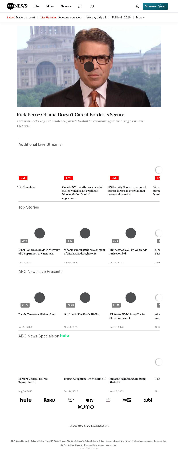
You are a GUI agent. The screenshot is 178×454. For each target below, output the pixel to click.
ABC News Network (20, 441)
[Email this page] (31, 130)
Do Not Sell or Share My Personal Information (82, 445)
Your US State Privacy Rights (59, 441)
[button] (92, 6)
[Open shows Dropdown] (65, 6)
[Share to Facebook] (17, 130)
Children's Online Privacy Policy (89, 441)
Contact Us (111, 445)
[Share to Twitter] (24, 130)
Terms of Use (160, 441)
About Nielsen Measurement (139, 441)
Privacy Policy (37, 441)
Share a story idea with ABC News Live (89, 426)
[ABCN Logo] (17, 6)
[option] (38, 179)
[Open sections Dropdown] (79, 6)
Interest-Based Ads (115, 441)
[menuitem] (25, 17)
